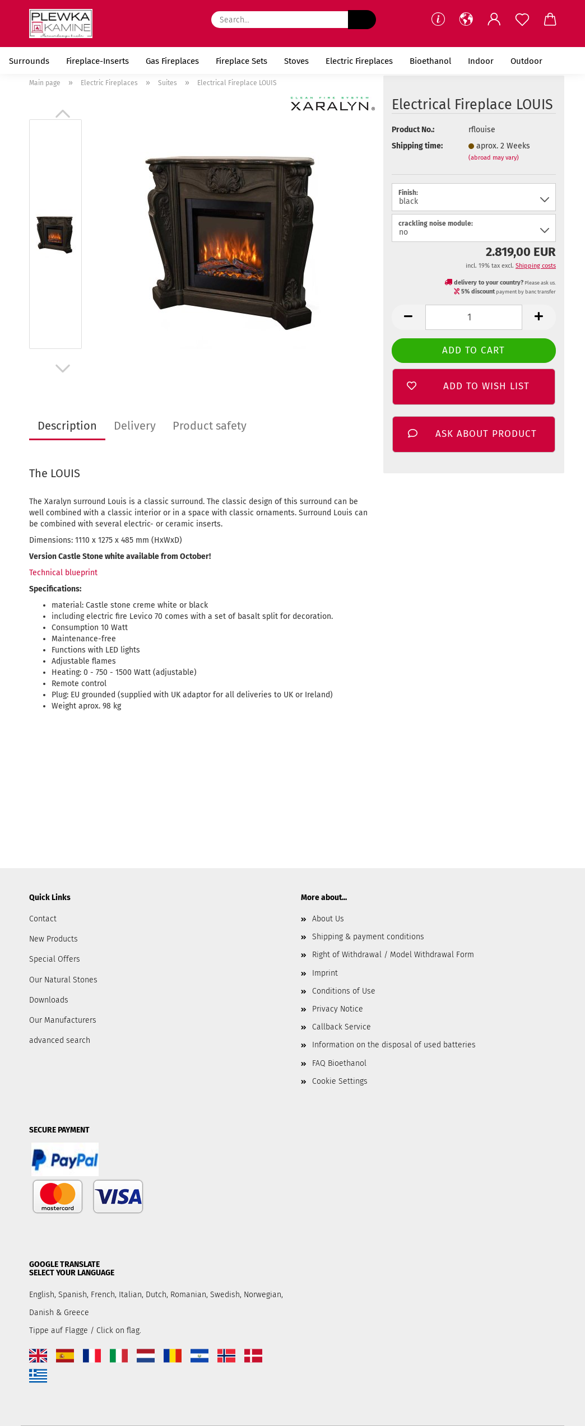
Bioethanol (430, 61)
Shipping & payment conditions (368, 937)
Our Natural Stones (63, 980)
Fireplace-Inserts (97, 61)
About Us (328, 919)
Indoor (481, 61)
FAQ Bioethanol (339, 1063)
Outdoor (526, 61)
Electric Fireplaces (359, 61)
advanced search (59, 1040)
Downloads (48, 1000)
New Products (53, 939)
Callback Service (341, 1027)
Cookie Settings (340, 1081)
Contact (43, 919)
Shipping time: (417, 146)
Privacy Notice (337, 1009)
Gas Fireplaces (172, 61)
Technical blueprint (63, 572)
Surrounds (29, 61)
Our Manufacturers (62, 1020)
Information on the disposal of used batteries (394, 1045)
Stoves (296, 61)
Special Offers (54, 959)
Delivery (135, 425)
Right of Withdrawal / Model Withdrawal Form (393, 954)
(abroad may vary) (493, 157)
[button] (466, 19)
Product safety (210, 425)
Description (67, 425)
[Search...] (362, 19)
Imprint (325, 973)
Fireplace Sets (241, 61)
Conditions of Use (343, 991)
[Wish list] (522, 19)
